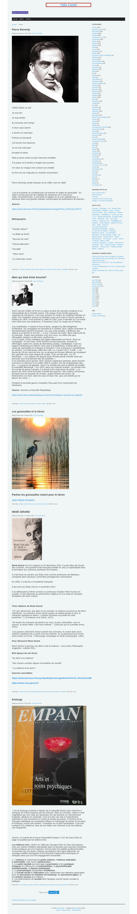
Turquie (117, 210)
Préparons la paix (110, 244)
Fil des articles (96, 313)
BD (93, 73)
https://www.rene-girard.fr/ (25, 683)
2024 (93, 290)
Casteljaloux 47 (116, 221)
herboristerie (96, 169)
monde (94, 53)
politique (21, 504)
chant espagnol (104, 223)
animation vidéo (117, 216)
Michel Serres (119, 242)
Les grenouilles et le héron (28, 411)
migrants (105, 210)
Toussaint (95, 208)
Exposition (95, 107)
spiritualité (95, 244)
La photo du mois (97, 37)
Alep (107, 218)
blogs (94, 71)
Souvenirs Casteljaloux (99, 242)
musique (95, 75)
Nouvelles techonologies (100, 229)
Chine (94, 218)
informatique (96, 79)
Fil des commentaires (99, 315)
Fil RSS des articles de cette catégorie (24, 900)
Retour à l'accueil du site (20, 12)
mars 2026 (95, 282)
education (38, 403)
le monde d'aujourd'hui (99, 227)
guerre (28, 403)
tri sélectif (95, 240)
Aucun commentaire (37, 33)
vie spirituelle (64, 269)
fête (93, 177)
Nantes (94, 248)
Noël (105, 212)
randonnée (112, 212)
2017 (93, 304)
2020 (93, 298)
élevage (94, 179)
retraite (119, 212)
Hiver (93, 225)
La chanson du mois (98, 165)
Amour (94, 157)
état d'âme (21, 269)
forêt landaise (96, 210)
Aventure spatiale (97, 83)
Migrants (101, 248)
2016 (93, 306)
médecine (24, 884)
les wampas (107, 238)
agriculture (95, 115)
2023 (93, 292)
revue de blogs (97, 139)
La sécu (115, 238)
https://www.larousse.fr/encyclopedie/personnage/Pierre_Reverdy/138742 (47, 209)
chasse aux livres (117, 214)
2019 (93, 300)
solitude (111, 229)
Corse (94, 77)
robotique (112, 231)
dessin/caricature (97, 133)
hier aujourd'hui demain (42, 504)
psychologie (65, 884)
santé (60, 884)
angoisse (95, 223)
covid (94, 143)
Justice (94, 119)
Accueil (15, 19)
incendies (95, 161)
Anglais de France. (117, 223)
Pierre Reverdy (21, 29)
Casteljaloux (106, 214)
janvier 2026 (96, 286)
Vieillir (99, 225)
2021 (93, 296)
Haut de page (66, 910)
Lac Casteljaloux (111, 233)
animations (95, 101)
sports (94, 123)
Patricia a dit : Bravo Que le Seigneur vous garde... (108, 256)
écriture (37, 269)
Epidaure (120, 244)
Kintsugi (17, 699)
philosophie (34, 691)
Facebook (95, 155)
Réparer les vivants (98, 233)
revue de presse (97, 29)
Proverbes (95, 153)
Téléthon (95, 221)
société (21, 691)
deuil (93, 173)
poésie (33, 269)
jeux (93, 147)
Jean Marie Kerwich (23, 500)
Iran (109, 208)
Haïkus (117, 236)
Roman (94, 167)
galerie (22, 19)
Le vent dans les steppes (100, 231)
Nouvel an (105, 225)
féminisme (95, 91)
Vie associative (97, 61)
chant (94, 65)
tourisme (95, 87)
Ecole (94, 181)
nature (94, 149)
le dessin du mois (98, 141)
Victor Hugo (113, 218)
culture (54, 269)
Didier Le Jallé (104, 240)
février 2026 (96, 284)
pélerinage (103, 208)
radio (94, 145)
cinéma (94, 27)
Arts (93, 105)
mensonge (95, 235)
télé (93, 47)
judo (93, 137)
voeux (94, 171)
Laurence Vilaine (97, 212)
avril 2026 (95, 280)
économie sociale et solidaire (101, 55)
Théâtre (94, 125)
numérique (95, 51)
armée (94, 113)
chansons (95, 175)
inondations (96, 185)
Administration (76, 910)
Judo (101, 244)
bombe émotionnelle (104, 216)
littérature (49, 269)
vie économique (97, 63)
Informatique (96, 214)
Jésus (111, 210)
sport (94, 99)
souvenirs (33, 403)
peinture (94, 93)
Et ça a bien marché (98, 192)
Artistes (58, 269)
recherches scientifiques (40, 884)
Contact (28, 19)
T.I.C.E (94, 216)
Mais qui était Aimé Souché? (29, 277)
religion (41, 269)
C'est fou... (95, 196)
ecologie (95, 85)
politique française (116, 246)
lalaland (111, 242)
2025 (93, 288)
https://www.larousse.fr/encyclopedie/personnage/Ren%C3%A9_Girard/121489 (52, 678)
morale (94, 183)
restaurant (95, 57)
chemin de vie (104, 246)
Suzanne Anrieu (108, 236)
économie (95, 135)
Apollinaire (95, 246)
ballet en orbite (97, 236)
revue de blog (96, 129)
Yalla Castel (68, 5)
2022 (93, 294)
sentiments (28, 269)
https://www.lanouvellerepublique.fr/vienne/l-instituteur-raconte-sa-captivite (47, 395)
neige (114, 235)
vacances (95, 109)
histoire (44, 403)
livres (45, 269)
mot (119, 235)
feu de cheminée (105, 235)
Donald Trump (116, 208)
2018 (93, 302)
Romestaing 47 (97, 238)
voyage (94, 103)
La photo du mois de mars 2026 (102, 198)
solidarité (95, 95)
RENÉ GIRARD (21, 511)
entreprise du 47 (104, 221)
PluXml (76, 908)
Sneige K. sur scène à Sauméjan (102, 200)
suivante (52, 892)
